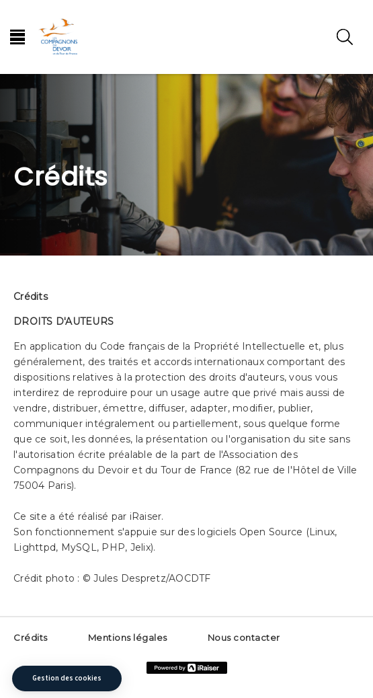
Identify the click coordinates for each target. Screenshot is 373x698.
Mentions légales (127, 637)
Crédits (30, 637)
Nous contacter (244, 637)
